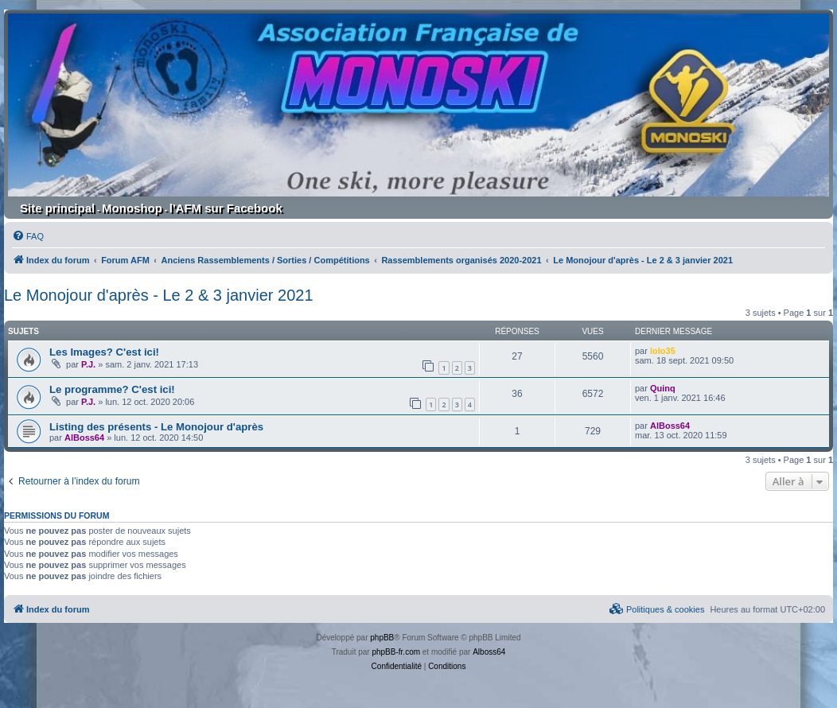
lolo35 (662, 351)
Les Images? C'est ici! (104, 352)
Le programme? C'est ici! (112, 389)
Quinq (662, 388)
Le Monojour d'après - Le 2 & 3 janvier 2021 (158, 295)
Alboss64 (489, 652)
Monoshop (132, 208)
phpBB (382, 637)
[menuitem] (28, 236)
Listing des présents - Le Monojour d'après (156, 427)
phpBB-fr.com (396, 652)
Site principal (57, 208)
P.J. (88, 364)
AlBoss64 (84, 437)
